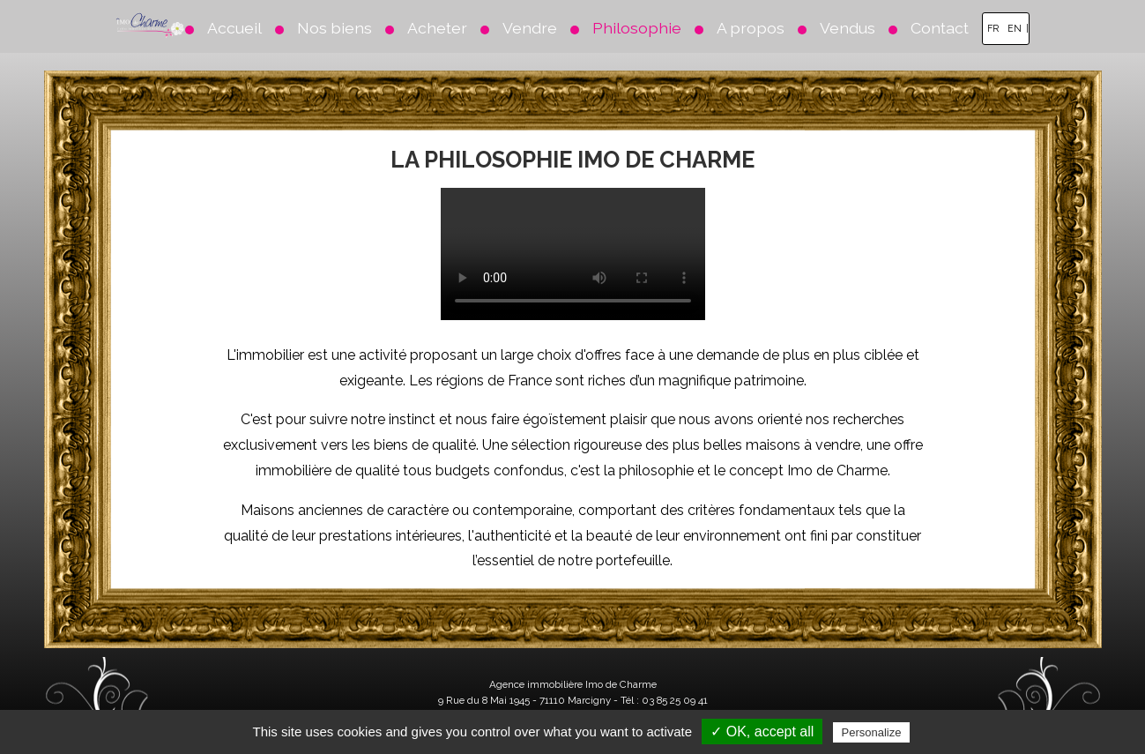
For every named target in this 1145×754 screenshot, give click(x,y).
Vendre (529, 28)
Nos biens (334, 28)
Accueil (234, 28)
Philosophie (636, 28)
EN (1014, 28)
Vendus (847, 28)
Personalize (872, 732)
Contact (940, 28)
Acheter (437, 28)
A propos (750, 28)
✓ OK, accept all (762, 731)
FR (993, 28)
